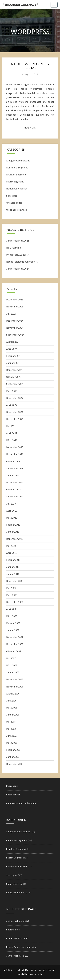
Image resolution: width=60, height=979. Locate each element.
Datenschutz (13, 794)
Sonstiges (11, 195)
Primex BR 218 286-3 (17, 254)
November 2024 (14, 327)
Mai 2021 (11, 426)
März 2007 (11, 665)
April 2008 (11, 609)
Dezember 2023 (14, 369)
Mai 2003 (11, 728)
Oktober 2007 (13, 651)
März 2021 (11, 440)
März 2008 (11, 616)
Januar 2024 (12, 362)
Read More (30, 127)
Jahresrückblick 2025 (17, 240)
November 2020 (14, 454)
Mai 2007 (11, 658)
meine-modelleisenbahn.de (21, 803)
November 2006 (14, 686)
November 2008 (14, 602)
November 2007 (14, 644)
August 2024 (13, 341)
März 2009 (11, 595)
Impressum (12, 785)
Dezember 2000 (14, 763)
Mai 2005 (11, 721)
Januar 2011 (12, 566)
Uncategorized (14, 202)
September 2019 (15, 496)
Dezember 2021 (14, 412)
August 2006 (13, 693)
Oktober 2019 (13, 489)
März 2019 (11, 517)
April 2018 (11, 552)
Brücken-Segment (16, 174)
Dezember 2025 (14, 299)
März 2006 (11, 707)
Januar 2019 (12, 531)
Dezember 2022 (14, 398)
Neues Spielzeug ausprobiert (22, 261)
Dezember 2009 (14, 581)
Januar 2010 (12, 574)
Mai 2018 (11, 545)
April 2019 (11, 510)
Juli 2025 (11, 313)
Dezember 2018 (14, 538)
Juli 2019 (11, 503)
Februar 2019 (13, 524)
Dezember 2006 (14, 679)
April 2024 (11, 348)
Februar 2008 (13, 623)
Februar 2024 (13, 355)
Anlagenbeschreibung (18, 160)
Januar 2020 (12, 475)
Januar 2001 (12, 756)
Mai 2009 (11, 588)
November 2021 (14, 419)
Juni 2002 (11, 735)
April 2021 (11, 433)
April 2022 (11, 405)
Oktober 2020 (13, 461)
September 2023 (15, 383)
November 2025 (14, 306)
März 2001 (11, 742)
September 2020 (15, 468)
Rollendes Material (16, 188)
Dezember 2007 (14, 637)
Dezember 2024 (14, 320)
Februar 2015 (13, 559)
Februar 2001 (13, 749)
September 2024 (15, 334)
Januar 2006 (12, 714)
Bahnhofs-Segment (17, 167)
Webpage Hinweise (16, 209)
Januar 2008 (12, 630)
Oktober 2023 (13, 376)
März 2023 (11, 391)
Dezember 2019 (14, 482)
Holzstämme (13, 247)
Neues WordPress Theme (30, 66)
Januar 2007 (12, 672)
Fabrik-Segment (15, 181)
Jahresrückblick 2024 (17, 268)
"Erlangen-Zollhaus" (20, 5)
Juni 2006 (11, 700)
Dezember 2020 (14, 447)
